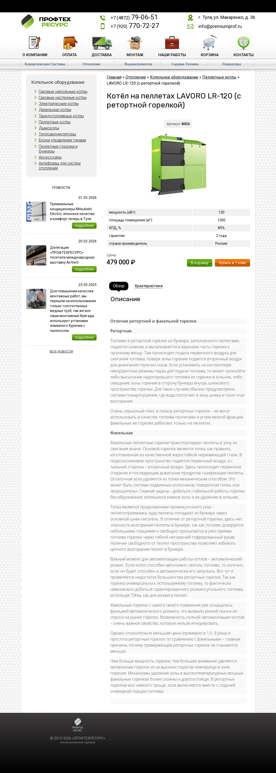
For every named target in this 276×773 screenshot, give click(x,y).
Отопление (91, 64)
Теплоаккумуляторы (57, 134)
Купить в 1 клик (232, 263)
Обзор (119, 286)
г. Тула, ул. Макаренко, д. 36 (227, 17)
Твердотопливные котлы (61, 116)
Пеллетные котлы (54, 122)
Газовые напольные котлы (63, 91)
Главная (114, 77)
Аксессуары (50, 157)
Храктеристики (149, 286)
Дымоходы (49, 128)
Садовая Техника (185, 64)
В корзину (199, 263)
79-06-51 (134, 17)
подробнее (84, 225)
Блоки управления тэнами (62, 140)
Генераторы (231, 64)
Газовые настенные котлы (63, 97)
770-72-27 (135, 25)
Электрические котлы (58, 103)
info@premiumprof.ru (220, 26)
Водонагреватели (138, 64)
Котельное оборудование (174, 77)
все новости (61, 351)
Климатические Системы (45, 64)
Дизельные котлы (55, 109)
